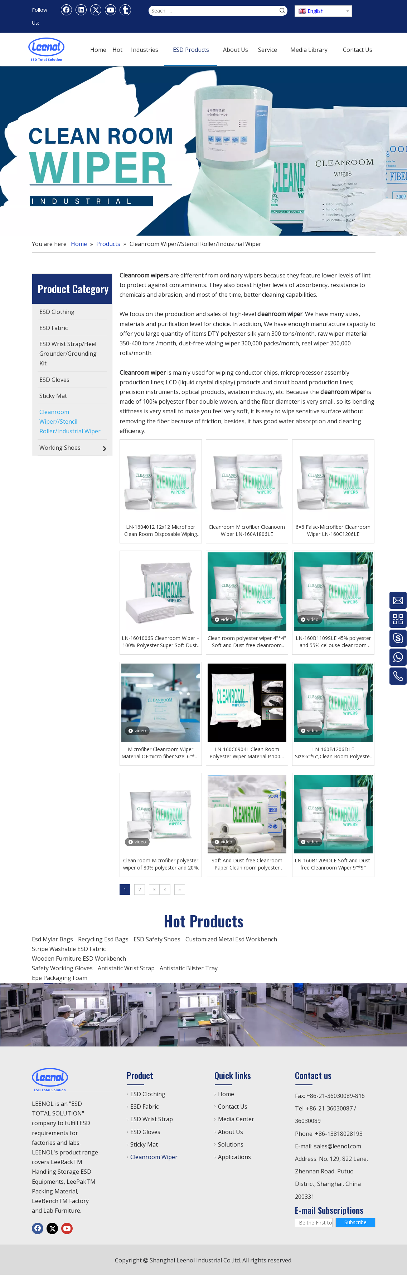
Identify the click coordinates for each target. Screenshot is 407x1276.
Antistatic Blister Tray (189, 968)
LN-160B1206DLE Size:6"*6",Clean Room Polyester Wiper (333, 753)
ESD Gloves (145, 1132)
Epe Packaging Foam (59, 978)
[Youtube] (110, 9)
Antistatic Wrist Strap (126, 968)
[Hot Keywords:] (282, 11)
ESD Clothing (147, 1094)
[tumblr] (125, 9)
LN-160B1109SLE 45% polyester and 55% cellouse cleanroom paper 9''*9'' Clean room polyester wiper (333, 642)
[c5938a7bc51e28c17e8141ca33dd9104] (203, 151)
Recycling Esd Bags (103, 939)
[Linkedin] (81, 9)
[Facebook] (66, 9)
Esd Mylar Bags (52, 939)
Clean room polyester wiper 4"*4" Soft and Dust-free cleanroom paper (247, 642)
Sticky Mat (144, 1144)
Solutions (230, 1144)
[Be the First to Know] (314, 1222)
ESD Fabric (144, 1106)
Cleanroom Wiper (154, 1157)
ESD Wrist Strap (151, 1119)
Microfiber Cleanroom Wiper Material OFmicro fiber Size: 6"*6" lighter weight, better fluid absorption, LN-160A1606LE (160, 753)
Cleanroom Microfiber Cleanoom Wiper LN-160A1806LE (247, 530)
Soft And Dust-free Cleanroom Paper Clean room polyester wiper (247, 864)
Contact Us (232, 1106)
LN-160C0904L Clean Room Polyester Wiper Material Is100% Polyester (247, 753)
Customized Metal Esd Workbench (231, 939)
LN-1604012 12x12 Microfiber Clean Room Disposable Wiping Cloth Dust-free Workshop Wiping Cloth (160, 530)
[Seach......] (213, 11)
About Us (230, 1132)
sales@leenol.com (337, 1146)
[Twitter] (96, 9)
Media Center (236, 1119)
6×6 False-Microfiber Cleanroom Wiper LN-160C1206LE (333, 530)
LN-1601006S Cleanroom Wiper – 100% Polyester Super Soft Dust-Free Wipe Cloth (160, 642)
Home (226, 1094)
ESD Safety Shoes (157, 939)
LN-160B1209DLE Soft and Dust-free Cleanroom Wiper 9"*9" (333, 864)
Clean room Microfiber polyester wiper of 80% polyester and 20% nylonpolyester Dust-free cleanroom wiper (160, 864)
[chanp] (203, 1014)
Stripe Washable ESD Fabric (69, 949)
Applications (234, 1157)
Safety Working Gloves (62, 968)
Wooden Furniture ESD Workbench (79, 958)
